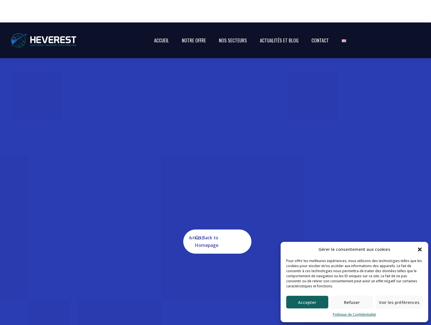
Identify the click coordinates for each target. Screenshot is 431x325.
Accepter (307, 302)
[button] (420, 249)
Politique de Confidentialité (354, 314)
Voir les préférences (399, 302)
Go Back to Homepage (206, 219)
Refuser (352, 302)
